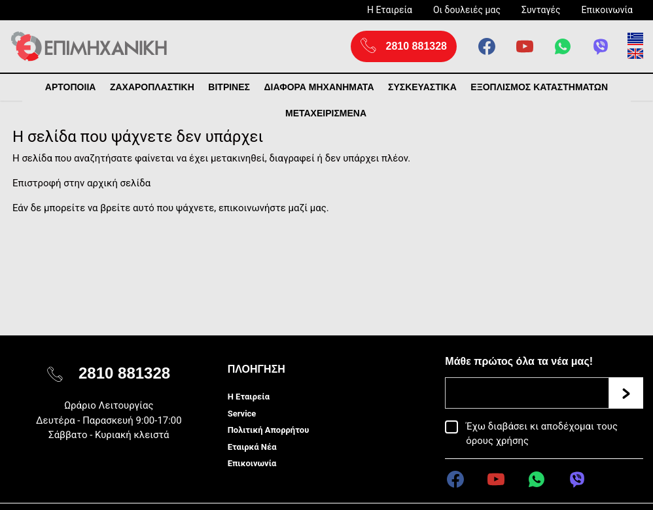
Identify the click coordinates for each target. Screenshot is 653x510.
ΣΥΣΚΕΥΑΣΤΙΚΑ (422, 87)
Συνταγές (541, 10)
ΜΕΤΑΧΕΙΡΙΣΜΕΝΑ (325, 113)
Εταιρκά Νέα (252, 447)
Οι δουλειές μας (467, 10)
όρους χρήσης (497, 441)
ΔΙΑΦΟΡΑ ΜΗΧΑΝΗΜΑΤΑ (319, 87)
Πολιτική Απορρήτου (268, 430)
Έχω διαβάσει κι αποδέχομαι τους (542, 433)
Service (242, 413)
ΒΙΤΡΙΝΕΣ (229, 87)
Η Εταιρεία (389, 10)
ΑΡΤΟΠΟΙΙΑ (70, 87)
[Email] (527, 393)
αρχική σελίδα (118, 183)
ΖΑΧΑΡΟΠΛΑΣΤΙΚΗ (152, 87)
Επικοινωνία (607, 10)
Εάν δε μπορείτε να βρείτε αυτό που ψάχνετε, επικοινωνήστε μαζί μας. (170, 208)
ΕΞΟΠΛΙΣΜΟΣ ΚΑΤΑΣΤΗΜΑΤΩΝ (539, 87)
